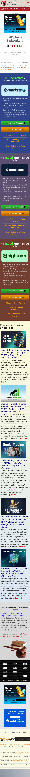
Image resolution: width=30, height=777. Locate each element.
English (16, 8)
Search (24, 744)
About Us (2, 744)
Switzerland (4, 8)
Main (11, 8)
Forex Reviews (24, 8)
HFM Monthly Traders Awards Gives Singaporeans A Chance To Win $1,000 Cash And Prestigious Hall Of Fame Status (15, 522)
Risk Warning (16, 744)
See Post (22, 766)
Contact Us (7, 744)
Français (12, 732)
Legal (21, 744)
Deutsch (6, 732)
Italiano (18, 732)
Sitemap (28, 744)
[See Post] (4, 382)
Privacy (11, 744)
